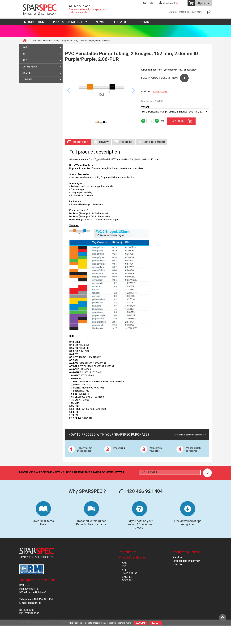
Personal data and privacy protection (186, 562)
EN (151, 3)
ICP (24, 53)
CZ (144, 3)
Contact (144, 22)
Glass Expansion (160, 91)
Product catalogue (68, 22)
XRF (24, 60)
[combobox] (175, 111)
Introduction (127, 552)
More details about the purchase (189, 435)
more (128, 623)
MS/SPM (27, 79)
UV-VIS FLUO (29, 66)
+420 (141, 491)
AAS (24, 47)
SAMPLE (27, 73)
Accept (140, 623)
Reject (155, 623)
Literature (121, 22)
